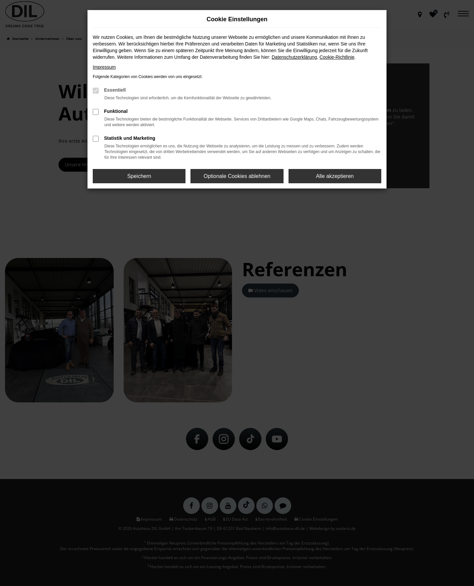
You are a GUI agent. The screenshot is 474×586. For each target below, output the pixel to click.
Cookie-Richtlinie (336, 57)
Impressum (104, 67)
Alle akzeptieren (335, 176)
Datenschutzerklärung (294, 57)
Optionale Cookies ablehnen (236, 176)
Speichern (139, 176)
